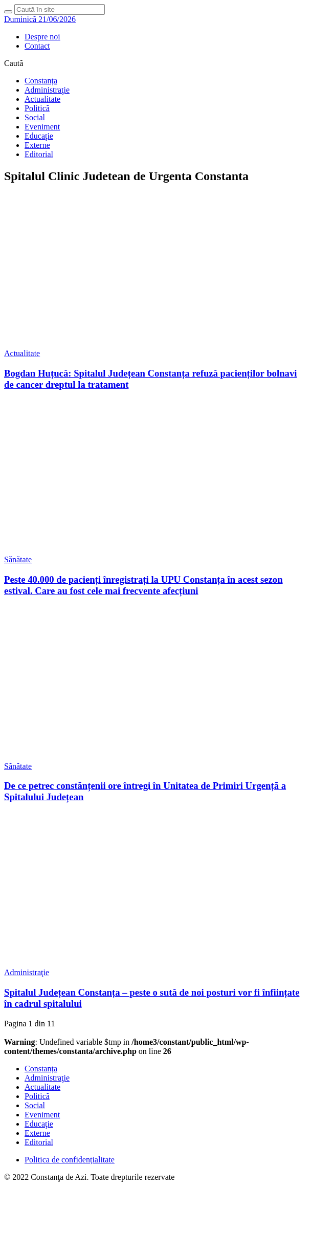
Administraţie (47, 89)
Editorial (39, 154)
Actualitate (42, 99)
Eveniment (42, 126)
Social (35, 117)
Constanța (41, 80)
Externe (37, 145)
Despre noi (42, 36)
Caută (13, 63)
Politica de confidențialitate (70, 1159)
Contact (37, 45)
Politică (37, 108)
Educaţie (39, 135)
